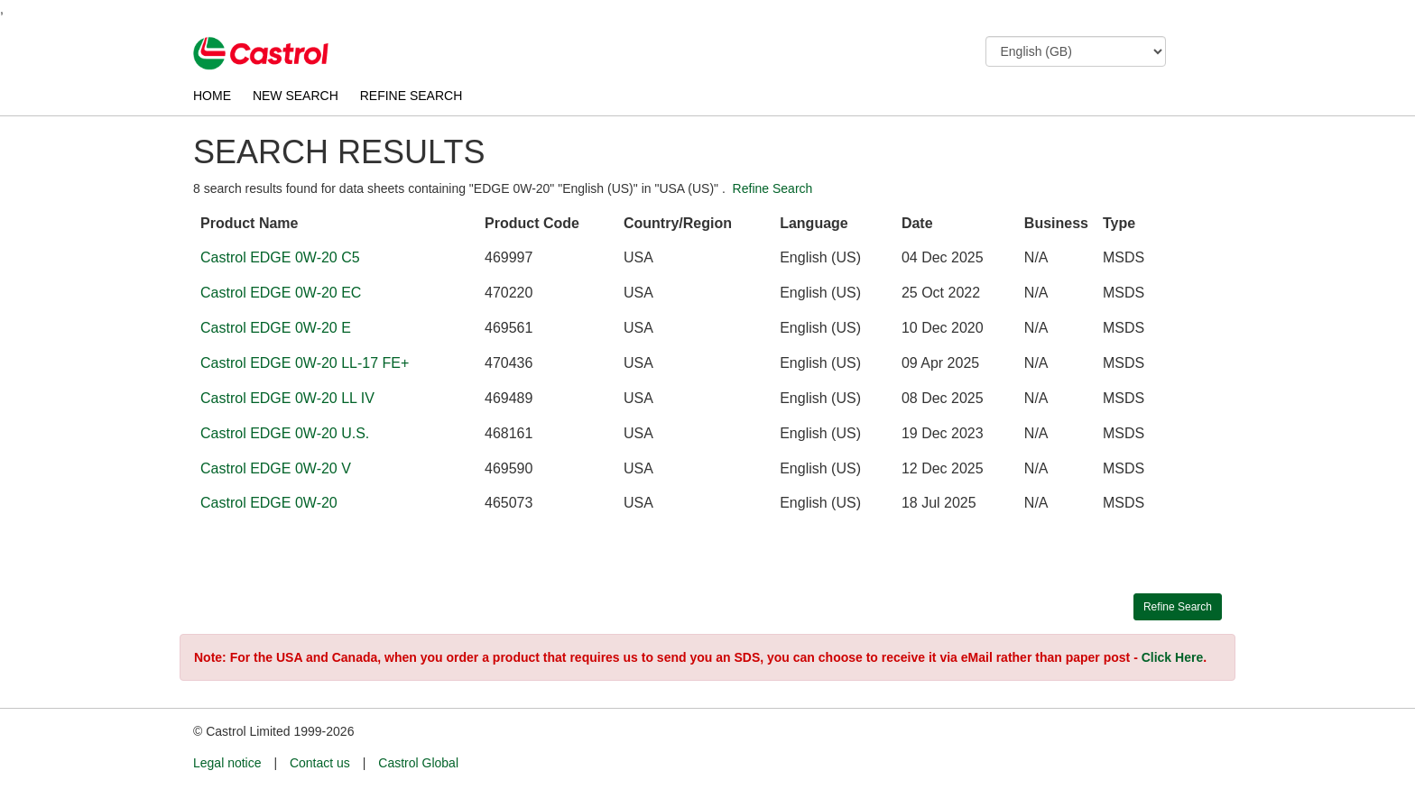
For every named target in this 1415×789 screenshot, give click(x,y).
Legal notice (227, 763)
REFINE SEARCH (411, 95)
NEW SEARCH (295, 95)
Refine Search (773, 188)
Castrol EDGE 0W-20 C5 (280, 257)
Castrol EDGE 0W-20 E (275, 327)
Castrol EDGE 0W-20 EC (280, 292)
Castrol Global (418, 763)
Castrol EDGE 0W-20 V (275, 468)
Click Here (1172, 657)
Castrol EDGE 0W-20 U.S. (284, 433)
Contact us (320, 763)
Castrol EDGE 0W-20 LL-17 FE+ (304, 363)
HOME (212, 95)
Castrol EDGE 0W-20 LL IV (287, 398)
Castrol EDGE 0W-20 (269, 502)
